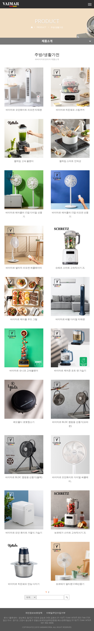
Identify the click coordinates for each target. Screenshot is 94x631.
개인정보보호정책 (33, 612)
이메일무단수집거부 (55, 612)
